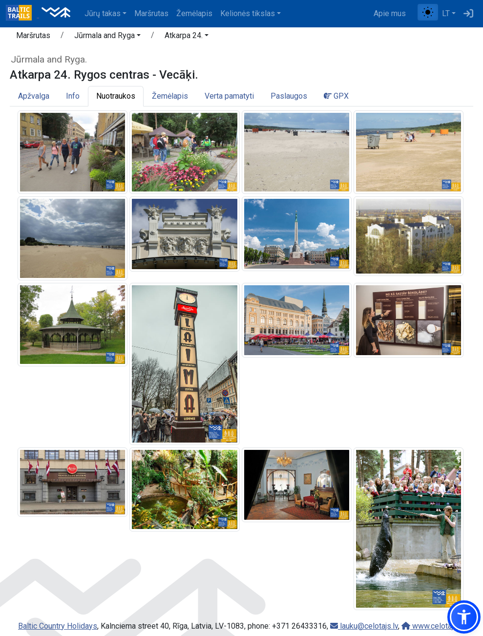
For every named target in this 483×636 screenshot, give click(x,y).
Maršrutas (151, 13)
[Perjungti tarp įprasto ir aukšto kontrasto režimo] (428, 12)
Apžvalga (33, 96)
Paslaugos (289, 96)
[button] (107, 37)
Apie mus (390, 13)
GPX (336, 96)
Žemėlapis (194, 13)
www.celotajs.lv (433, 626)
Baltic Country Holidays (57, 626)
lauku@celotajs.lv (364, 626)
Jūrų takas (102, 13)
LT (446, 13)
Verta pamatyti (229, 96)
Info (73, 96)
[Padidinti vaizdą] (72, 151)
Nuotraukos (115, 96)
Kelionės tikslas (247, 13)
